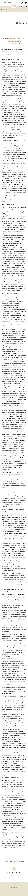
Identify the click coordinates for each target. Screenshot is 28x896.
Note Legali (14, 887)
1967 (6, 9)
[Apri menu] (26, 3)
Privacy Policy (14, 891)
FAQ (14, 885)
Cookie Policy (14, 889)
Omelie (3, 9)
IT (14, 30)
